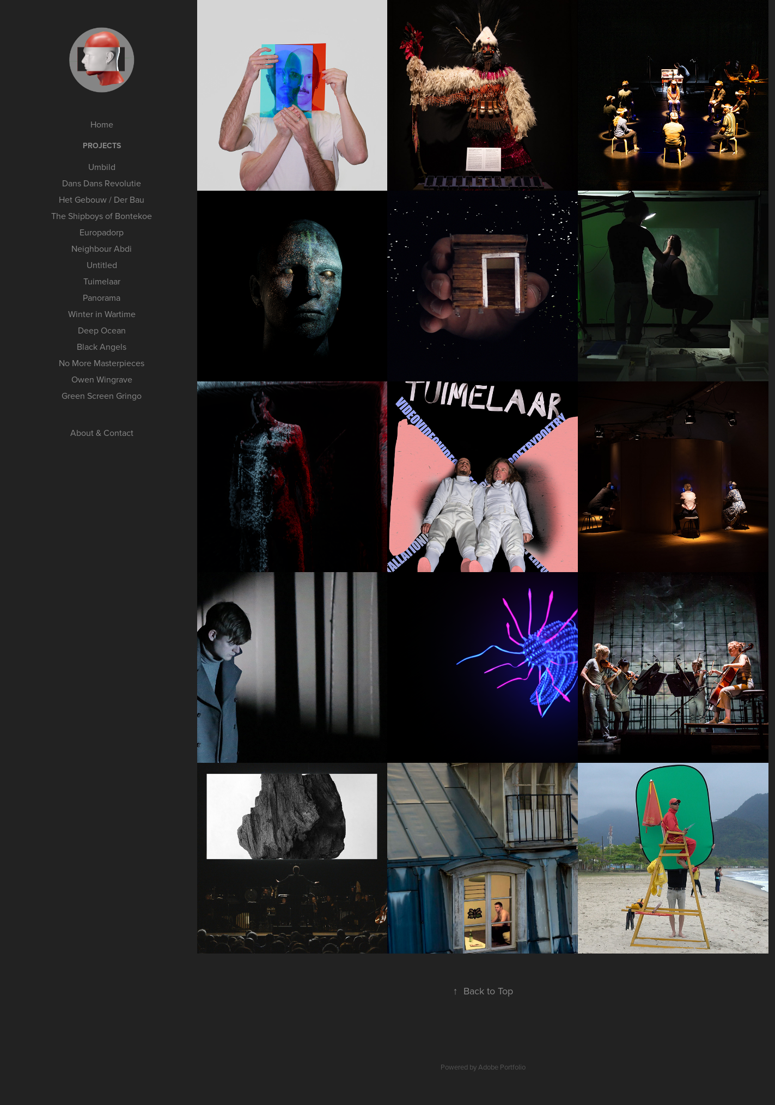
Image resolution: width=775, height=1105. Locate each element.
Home (101, 124)
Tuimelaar (101, 281)
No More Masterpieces (101, 363)
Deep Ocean (102, 330)
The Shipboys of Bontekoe (101, 216)
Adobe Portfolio (502, 1067)
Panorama (101, 297)
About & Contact (101, 433)
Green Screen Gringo (102, 396)
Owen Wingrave (101, 379)
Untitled (102, 265)
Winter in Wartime (102, 314)
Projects (102, 145)
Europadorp (102, 232)
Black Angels (101, 347)
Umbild (101, 167)
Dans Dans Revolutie (101, 183)
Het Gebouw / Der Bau (101, 199)
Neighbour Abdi (101, 248)
